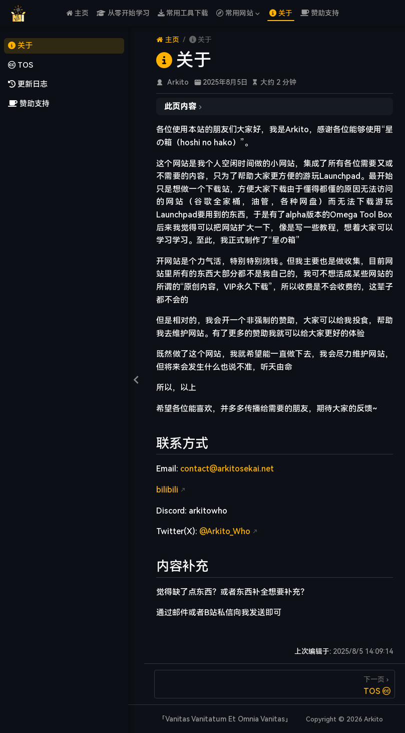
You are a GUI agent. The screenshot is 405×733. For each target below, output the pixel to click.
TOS (20, 65)
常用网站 (237, 13)
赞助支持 (319, 13)
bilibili (167, 490)
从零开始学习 (123, 13)
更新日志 (28, 84)
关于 (280, 13)
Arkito (178, 82)
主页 (77, 13)
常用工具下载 (183, 13)
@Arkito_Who (224, 531)
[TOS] (274, 684)
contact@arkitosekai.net (227, 468)
